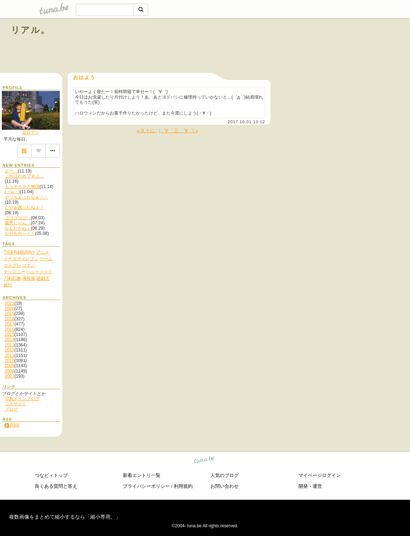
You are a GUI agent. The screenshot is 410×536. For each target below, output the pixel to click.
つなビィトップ (51, 475)
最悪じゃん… (18, 222)
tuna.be (204, 461)
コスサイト (15, 403)
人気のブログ (224, 475)
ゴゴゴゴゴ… (18, 217)
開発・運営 (310, 486)
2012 (9, 350)
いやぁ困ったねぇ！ (24, 207)
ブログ (11, 409)
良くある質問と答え (56, 486)
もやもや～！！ (20, 233)
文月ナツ (30, 132)
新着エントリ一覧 (141, 475)
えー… (11, 171)
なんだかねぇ (18, 228)
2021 (9, 303)
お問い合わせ (224, 486)
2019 (9, 313)
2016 (9, 329)
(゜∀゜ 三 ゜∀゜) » (178, 130)
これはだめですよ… (24, 176)
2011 (9, 355)
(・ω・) (12, 191)
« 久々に (146, 130)
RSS (12, 425)
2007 (9, 376)
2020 (9, 308)
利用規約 (183, 486)
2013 (9, 345)
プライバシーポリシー (146, 486)
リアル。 (30, 30)
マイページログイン (319, 475)
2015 (9, 334)
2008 (9, 371)
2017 (9, 324)
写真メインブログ (22, 398)
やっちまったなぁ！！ (26, 197)
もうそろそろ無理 (22, 186)
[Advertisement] (316, 46)
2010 (9, 360)
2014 (9, 339)
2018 (9, 318)
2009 (9, 365)
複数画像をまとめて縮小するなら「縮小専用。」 (65, 517)
